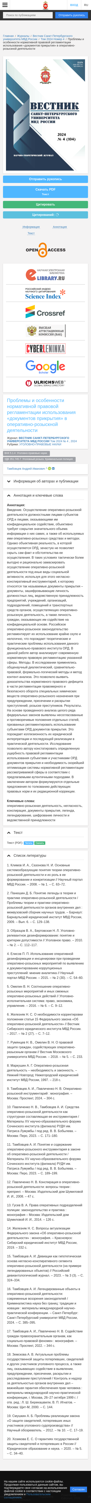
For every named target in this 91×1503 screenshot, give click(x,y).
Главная (8, 36)
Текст (31, 233)
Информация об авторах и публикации (42, 481)
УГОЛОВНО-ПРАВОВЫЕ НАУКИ (40, 444)
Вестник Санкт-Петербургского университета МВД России (37, 37)
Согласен (78, 1489)
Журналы (23, 36)
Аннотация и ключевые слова (35, 495)
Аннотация (60, 226)
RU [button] (86, 5)
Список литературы (26, 856)
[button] (5, 5)
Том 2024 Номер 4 (53, 39)
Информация (31, 226)
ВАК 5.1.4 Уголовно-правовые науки (26, 453)
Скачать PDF (45, 192)
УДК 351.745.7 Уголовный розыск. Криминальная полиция (39, 459)
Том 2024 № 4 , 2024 (63, 441)
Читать (28, 843)
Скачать (40, 843)
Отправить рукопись (71, 15)
